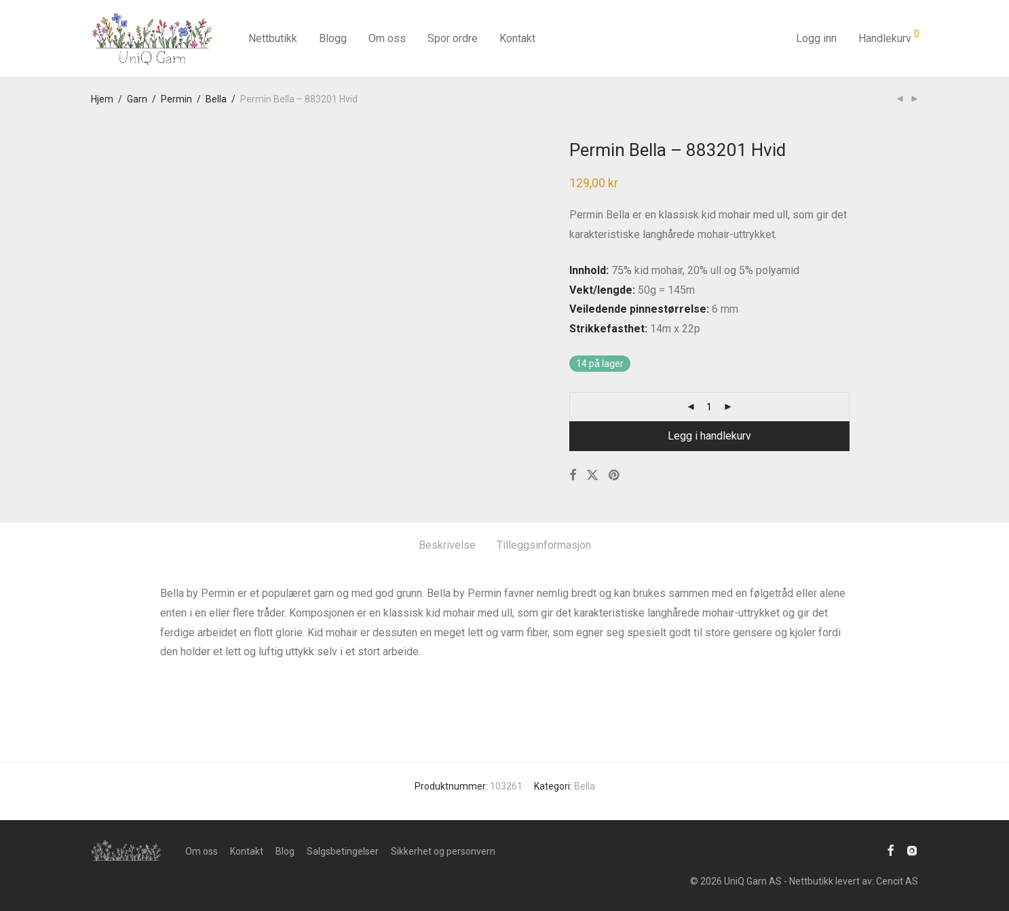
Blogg (333, 38)
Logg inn (816, 38)
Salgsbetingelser (343, 851)
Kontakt (517, 38)
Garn (137, 99)
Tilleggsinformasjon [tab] (544, 545)
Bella (216, 99)
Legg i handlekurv (709, 435)
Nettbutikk (272, 38)
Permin (176, 99)
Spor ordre (452, 38)
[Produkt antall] (709, 407)
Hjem (102, 99)
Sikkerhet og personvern (443, 851)
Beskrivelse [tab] (447, 545)
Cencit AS (897, 881)
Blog (284, 851)
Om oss (387, 38)
